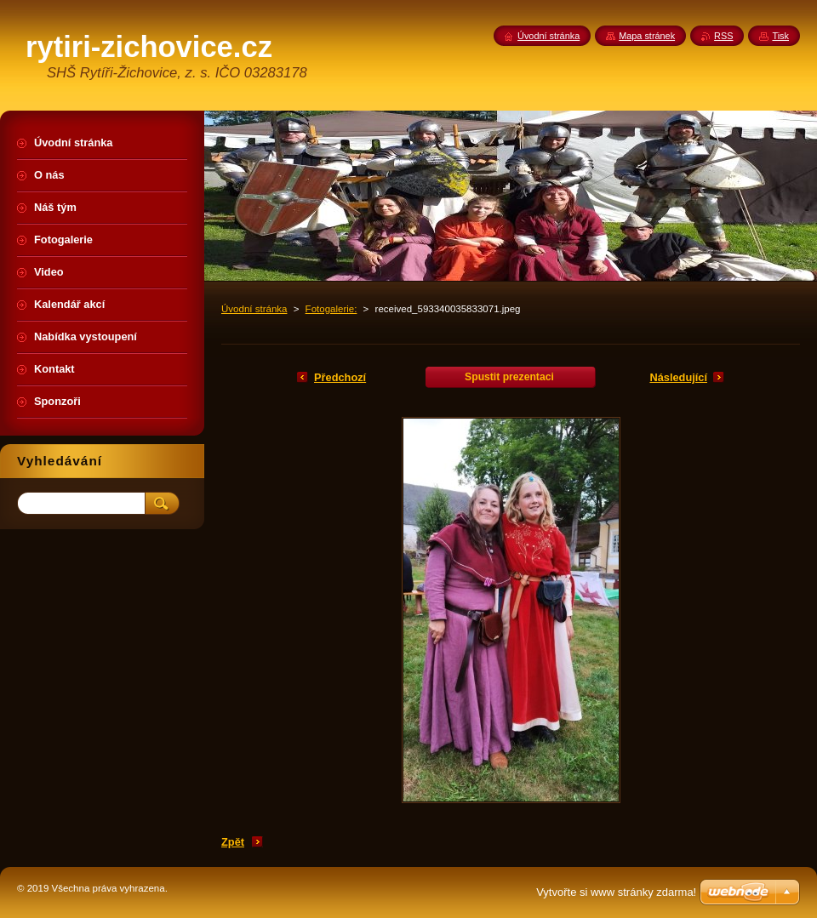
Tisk (780, 36)
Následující (678, 377)
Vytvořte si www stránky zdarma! (616, 892)
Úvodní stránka (254, 309)
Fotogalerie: (331, 309)
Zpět (232, 841)
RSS (723, 36)
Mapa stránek (647, 36)
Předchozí (340, 377)
